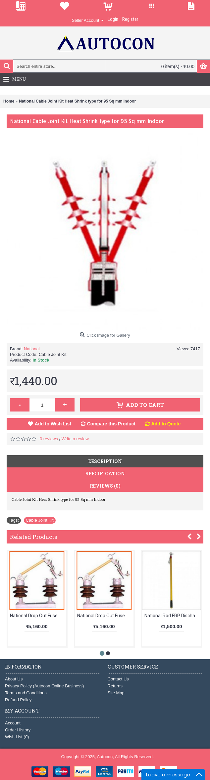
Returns (115, 685)
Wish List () (17, 736)
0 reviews (49, 438)
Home (8, 101)
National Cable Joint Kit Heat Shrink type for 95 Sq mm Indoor (77, 101)
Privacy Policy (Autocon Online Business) (44, 685)
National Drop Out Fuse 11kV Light (38, 615)
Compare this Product (111, 423)
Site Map (116, 692)
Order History (17, 729)
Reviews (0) (105, 486)
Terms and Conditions (26, 692)
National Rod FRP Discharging (172, 615)
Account (13, 722)
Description (105, 461)
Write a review (75, 438)
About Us (14, 678)
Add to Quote (166, 423)
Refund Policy (18, 699)
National (32, 348)
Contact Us (118, 678)
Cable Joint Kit (40, 520)
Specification (105, 473)
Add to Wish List (53, 423)
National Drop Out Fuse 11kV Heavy (105, 615)
